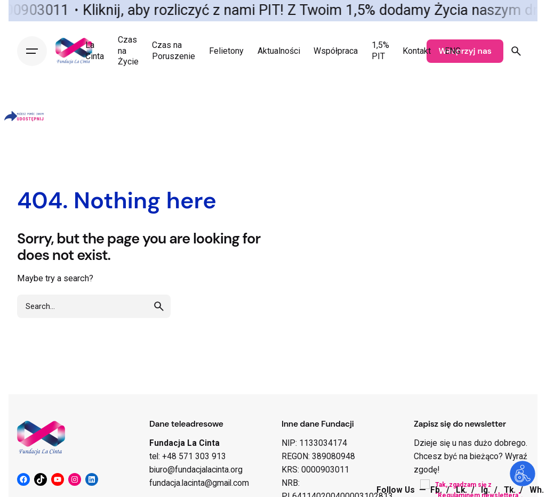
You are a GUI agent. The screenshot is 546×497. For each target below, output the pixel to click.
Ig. (486, 490)
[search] (159, 306)
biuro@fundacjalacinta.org (196, 470)
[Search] (516, 51)
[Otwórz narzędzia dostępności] (522, 473)
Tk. (511, 490)
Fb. (437, 490)
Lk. (462, 490)
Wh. (536, 490)
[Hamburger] (32, 51)
